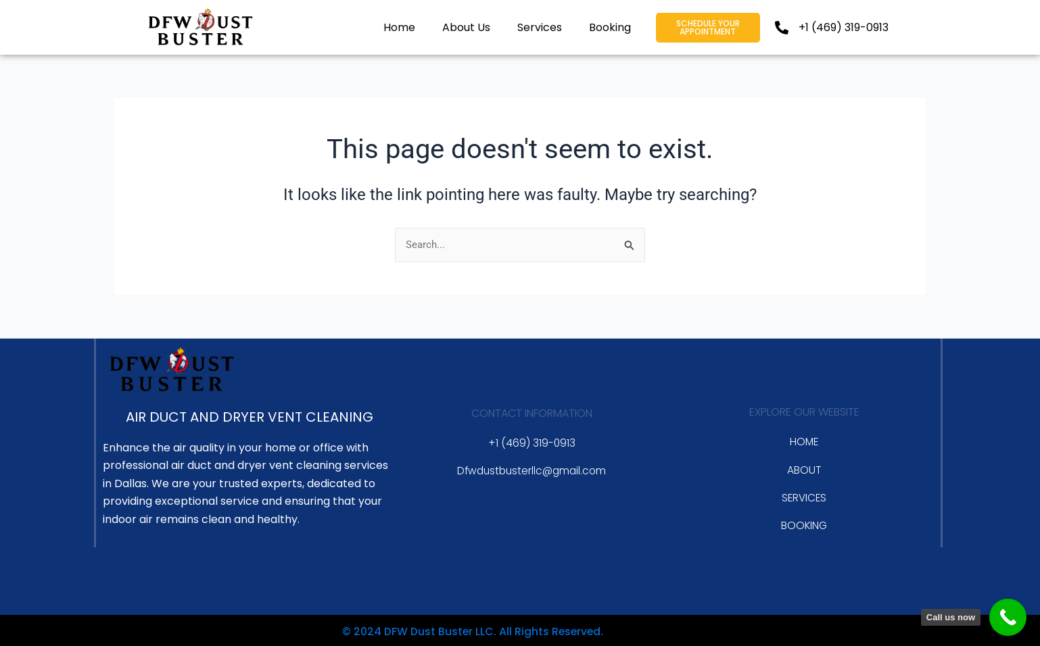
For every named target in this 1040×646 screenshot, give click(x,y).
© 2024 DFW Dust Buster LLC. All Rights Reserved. (441, 630)
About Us (466, 27)
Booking (610, 27)
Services (539, 27)
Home (399, 27)
